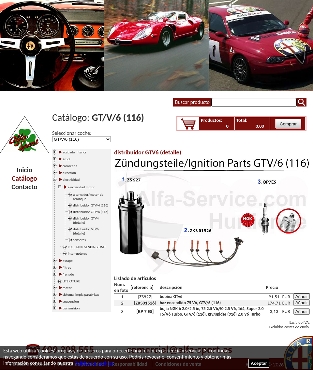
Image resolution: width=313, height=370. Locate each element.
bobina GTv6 (171, 296)
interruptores (77, 253)
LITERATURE (71, 281)
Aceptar (259, 363)
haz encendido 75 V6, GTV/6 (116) (190, 303)
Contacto (24, 187)
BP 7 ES (145, 311)
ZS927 (145, 297)
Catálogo (24, 178)
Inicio (24, 170)
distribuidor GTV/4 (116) (90, 205)
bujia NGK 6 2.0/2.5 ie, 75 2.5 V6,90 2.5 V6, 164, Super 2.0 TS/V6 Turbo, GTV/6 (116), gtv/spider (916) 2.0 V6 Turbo (211, 311)
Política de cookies (93, 363)
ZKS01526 (145, 303)
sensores (79, 240)
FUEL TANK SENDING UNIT (87, 247)
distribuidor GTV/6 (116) (90, 212)
